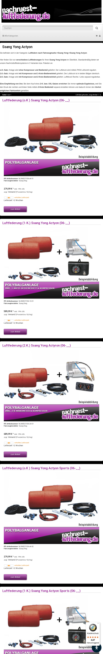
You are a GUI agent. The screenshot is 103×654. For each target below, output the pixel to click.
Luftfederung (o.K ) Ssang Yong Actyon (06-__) (36, 100)
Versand (12, 192)
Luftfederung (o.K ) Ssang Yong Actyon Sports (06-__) (41, 468)
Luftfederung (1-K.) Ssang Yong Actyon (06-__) (36, 223)
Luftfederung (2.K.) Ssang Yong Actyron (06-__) (36, 345)
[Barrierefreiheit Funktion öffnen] (96, 647)
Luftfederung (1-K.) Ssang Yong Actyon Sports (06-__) (41, 591)
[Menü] (98, 624)
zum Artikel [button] (15, 209)
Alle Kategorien (10, 36)
